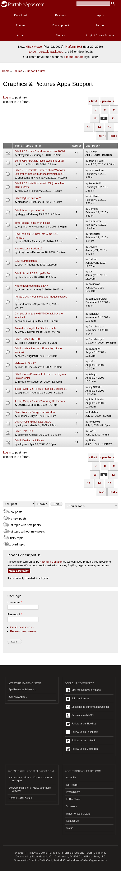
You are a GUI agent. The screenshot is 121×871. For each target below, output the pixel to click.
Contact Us (72, 820)
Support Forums (35, 71)
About (20, 35)
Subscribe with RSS (80, 715)
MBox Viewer (34, 46)
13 (88, 127)
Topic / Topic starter (28, 145)
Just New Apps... (18, 696)
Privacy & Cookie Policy (41, 852)
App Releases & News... (22, 689)
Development (60, 25)
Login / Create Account (100, 35)
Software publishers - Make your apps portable (30, 789)
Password (15, 614)
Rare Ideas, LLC (41, 856)
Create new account (22, 627)
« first (92, 101)
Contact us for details (20, 798)
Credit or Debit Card (40, 860)
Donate (60, 35)
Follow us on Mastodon (82, 749)
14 (99, 127)
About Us (71, 777)
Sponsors (71, 806)
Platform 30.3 (73, 46)
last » (114, 135)
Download (20, 15)
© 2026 (19, 852)
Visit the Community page (83, 690)
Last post (93, 145)
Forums (20, 25)
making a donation (51, 561)
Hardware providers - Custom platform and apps (30, 779)
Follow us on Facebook (82, 732)
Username (15, 602)
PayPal (57, 860)
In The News (73, 799)
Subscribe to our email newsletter (87, 707)
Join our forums (77, 699)
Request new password (24, 631)
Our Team (72, 784)
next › (102, 135)
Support (100, 25)
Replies (77, 145)
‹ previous (107, 101)
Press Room (73, 792)
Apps (100, 15)
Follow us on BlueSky (81, 724)
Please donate (74, 57)
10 (94, 118)
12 (113, 118)
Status (69, 828)
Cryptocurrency (98, 860)
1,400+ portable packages (45, 51)
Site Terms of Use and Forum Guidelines (82, 852)
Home (5, 71)
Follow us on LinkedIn (81, 741)
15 (109, 127)
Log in (7, 97)
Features (60, 15)
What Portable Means (78, 813)
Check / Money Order (75, 860)
